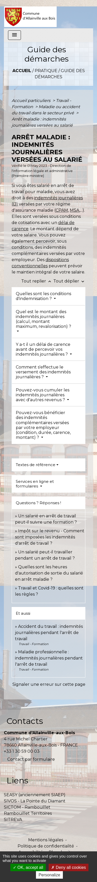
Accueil (21, 70)
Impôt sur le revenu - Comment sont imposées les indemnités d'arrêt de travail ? (49, 537)
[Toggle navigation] (14, 35)
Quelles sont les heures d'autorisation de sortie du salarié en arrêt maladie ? (49, 573)
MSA (74, 210)
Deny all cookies (68, 867)
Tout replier (37, 281)
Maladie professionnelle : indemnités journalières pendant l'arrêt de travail (49, 658)
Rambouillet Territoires (28, 813)
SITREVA (13, 819)
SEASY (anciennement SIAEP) (34, 794)
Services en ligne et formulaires (35, 484)
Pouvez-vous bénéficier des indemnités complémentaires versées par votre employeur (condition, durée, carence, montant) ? (43, 425)
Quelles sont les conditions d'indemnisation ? (43, 296)
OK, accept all (28, 867)
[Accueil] (30, 14)
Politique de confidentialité (46, 846)
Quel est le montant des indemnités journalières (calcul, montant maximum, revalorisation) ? (43, 319)
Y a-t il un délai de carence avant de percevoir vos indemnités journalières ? (43, 349)
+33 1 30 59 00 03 (22, 751)
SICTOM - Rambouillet (27, 807)
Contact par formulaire (31, 759)
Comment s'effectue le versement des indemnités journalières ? (43, 372)
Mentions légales (45, 839)
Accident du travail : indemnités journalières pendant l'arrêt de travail (49, 632)
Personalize (49, 875)
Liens (17, 780)
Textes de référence (35, 464)
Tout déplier (69, 281)
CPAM (62, 210)
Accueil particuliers (31, 100)
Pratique (46, 70)
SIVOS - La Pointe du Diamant (34, 801)
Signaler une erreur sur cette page (48, 684)
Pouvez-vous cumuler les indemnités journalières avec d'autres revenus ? (42, 395)
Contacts (24, 721)
